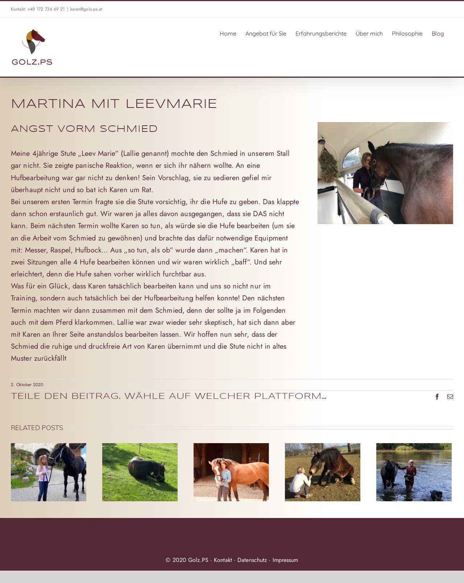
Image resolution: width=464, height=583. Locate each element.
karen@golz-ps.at (86, 9)
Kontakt (223, 560)
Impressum (285, 560)
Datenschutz (252, 560)
